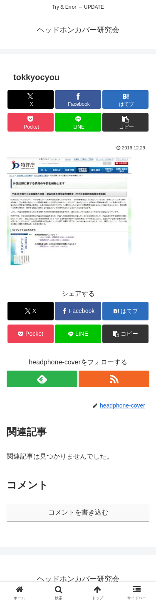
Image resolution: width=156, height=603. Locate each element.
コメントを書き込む (78, 512)
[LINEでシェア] (78, 122)
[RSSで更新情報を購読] (114, 379)
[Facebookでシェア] (78, 99)
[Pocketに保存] (30, 122)
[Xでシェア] (30, 99)
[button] (125, 122)
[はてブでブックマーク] (125, 99)
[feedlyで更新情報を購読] (42, 379)
